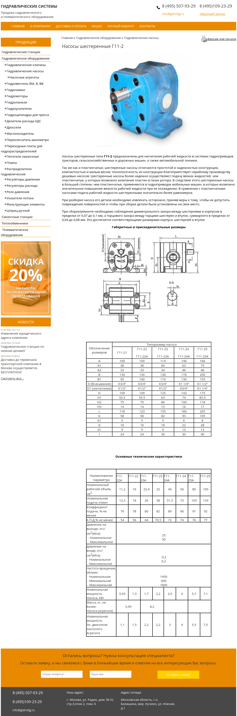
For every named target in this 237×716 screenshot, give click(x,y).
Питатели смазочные (23, 156)
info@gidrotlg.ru (173, 14)
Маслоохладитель (20, 133)
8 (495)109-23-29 (215, 6)
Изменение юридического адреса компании (21, 335)
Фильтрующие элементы (26, 204)
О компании (40, 26)
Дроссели (14, 127)
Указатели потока (20, 198)
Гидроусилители (19, 108)
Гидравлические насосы (25, 71)
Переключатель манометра (28, 140)
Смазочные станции (17, 217)
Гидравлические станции (21, 52)
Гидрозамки (16, 90)
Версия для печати (222, 39)
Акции (97, 26)
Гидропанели (17, 102)
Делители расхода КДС (24, 121)
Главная (18, 26)
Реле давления (18, 192)
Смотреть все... (12, 378)
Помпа (12, 163)
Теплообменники (15, 223)
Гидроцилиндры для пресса (28, 115)
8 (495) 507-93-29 (179, 6)
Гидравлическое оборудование (26, 58)
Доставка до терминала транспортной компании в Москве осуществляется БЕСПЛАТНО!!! (21, 365)
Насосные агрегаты (24, 77)
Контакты (147, 26)
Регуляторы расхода (22, 185)
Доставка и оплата (71, 26)
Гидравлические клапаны (26, 65)
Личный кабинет (120, 26)
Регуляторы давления (23, 179)
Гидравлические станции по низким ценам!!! (22, 348)
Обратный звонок (212, 14)
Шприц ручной (18, 210)
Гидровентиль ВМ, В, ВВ (25, 83)
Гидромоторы (17, 96)
